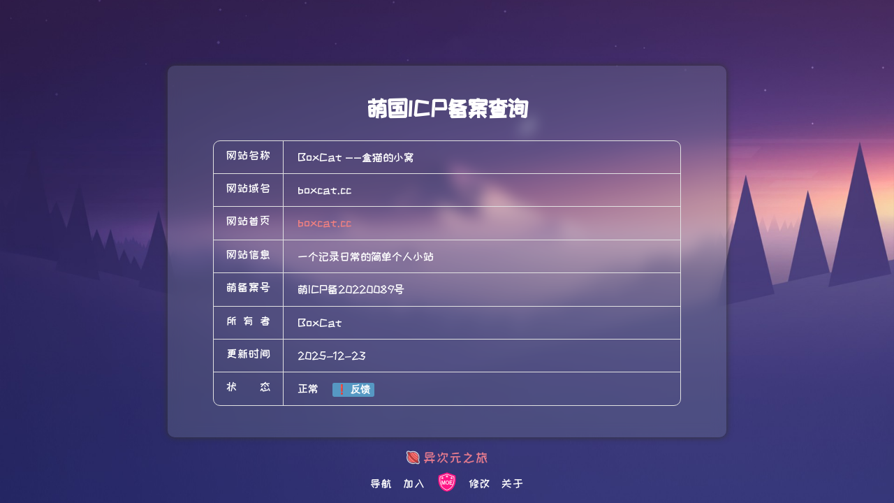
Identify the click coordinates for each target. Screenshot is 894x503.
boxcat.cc (324, 222)
